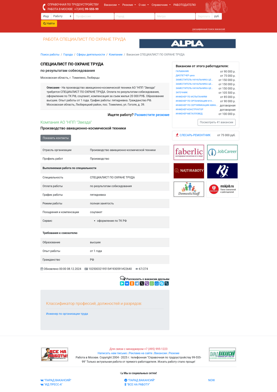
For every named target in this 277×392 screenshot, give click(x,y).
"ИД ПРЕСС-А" (51, 384)
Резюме (174, 353)
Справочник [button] (160, 5)
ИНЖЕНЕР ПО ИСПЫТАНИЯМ (191, 96)
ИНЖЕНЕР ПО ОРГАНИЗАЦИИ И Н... (195, 101)
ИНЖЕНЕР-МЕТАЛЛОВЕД (189, 113)
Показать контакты (56, 138)
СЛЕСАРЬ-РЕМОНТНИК (195, 135)
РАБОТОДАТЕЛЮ (184, 5)
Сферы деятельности (91, 54)
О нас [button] (143, 5)
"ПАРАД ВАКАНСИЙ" (55, 380)
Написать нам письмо (112, 353)
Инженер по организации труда (67, 313)
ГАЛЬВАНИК (182, 71)
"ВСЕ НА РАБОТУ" (137, 384)
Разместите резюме (151, 115)
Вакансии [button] (110, 5)
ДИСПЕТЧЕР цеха (185, 75)
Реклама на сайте (140, 353)
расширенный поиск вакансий (209, 29)
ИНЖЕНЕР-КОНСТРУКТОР (189, 109)
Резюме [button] (128, 5)
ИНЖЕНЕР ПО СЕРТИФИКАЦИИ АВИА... (197, 105)
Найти (49, 23)
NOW (211, 380)
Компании (116, 54)
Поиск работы (50, 54)
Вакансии (160, 353)
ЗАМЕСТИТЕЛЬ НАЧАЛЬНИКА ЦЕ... (194, 79)
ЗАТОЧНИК (182, 92)
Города (68, 54)
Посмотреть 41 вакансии (216, 122)
